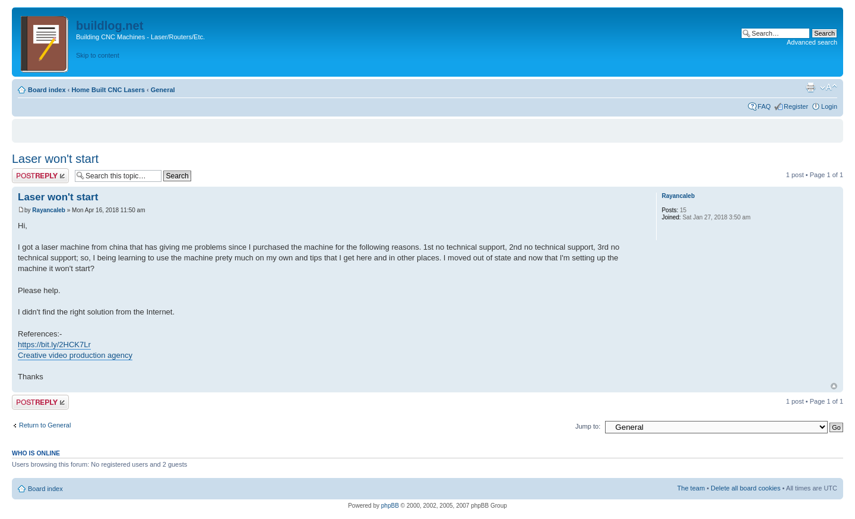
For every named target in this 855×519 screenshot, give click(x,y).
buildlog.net (109, 25)
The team (691, 488)
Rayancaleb (48, 210)
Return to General (45, 425)
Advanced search (812, 42)
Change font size (828, 87)
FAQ (764, 106)
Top (834, 386)
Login (829, 106)
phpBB (390, 505)
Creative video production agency (75, 355)
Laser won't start (55, 158)
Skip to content (97, 55)
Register (796, 106)
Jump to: (587, 426)
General (163, 89)
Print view (810, 87)
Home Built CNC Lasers (107, 89)
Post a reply (40, 175)
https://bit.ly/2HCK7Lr (54, 344)
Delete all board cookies (745, 488)
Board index (47, 89)
